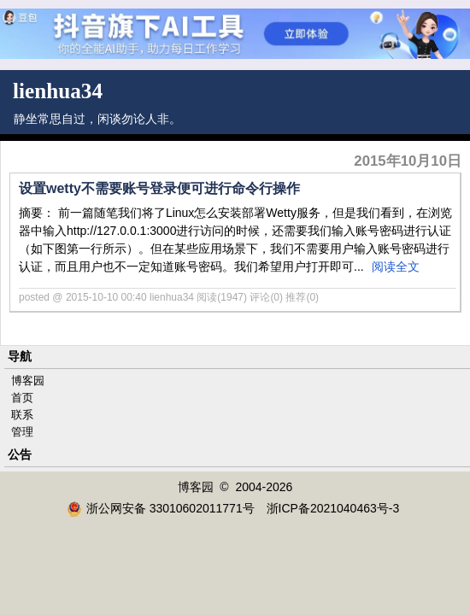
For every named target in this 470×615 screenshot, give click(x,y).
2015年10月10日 (407, 161)
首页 (22, 397)
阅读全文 (396, 266)
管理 (22, 431)
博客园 (27, 380)
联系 (22, 414)
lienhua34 (58, 90)
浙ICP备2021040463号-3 (333, 508)
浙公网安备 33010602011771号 (161, 508)
